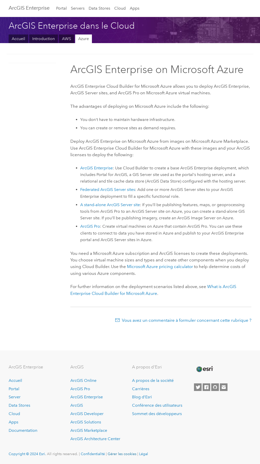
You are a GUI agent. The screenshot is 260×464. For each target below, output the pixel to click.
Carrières (140, 388)
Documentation (23, 430)
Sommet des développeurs (157, 413)
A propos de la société (153, 380)
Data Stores (99, 8)
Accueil (18, 38)
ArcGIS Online (83, 380)
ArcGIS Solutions (85, 422)
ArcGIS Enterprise (29, 8)
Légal (143, 454)
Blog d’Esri (142, 397)
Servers (78, 8)
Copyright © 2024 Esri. (27, 454)
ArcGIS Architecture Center (95, 438)
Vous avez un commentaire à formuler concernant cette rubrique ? (186, 320)
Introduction (43, 38)
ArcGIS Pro (80, 388)
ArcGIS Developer (87, 413)
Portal (61, 8)
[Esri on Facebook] (206, 387)
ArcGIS (76, 405)
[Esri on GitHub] (215, 387)
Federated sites (107, 189)
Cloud (120, 8)
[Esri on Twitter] (198, 387)
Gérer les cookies (122, 454)
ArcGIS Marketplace (88, 430)
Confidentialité (93, 454)
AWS (66, 38)
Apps (134, 8)
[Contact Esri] (224, 387)
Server (15, 397)
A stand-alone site (110, 204)
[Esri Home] (204, 369)
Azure (83, 38)
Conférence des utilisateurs (157, 405)
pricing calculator (160, 266)
